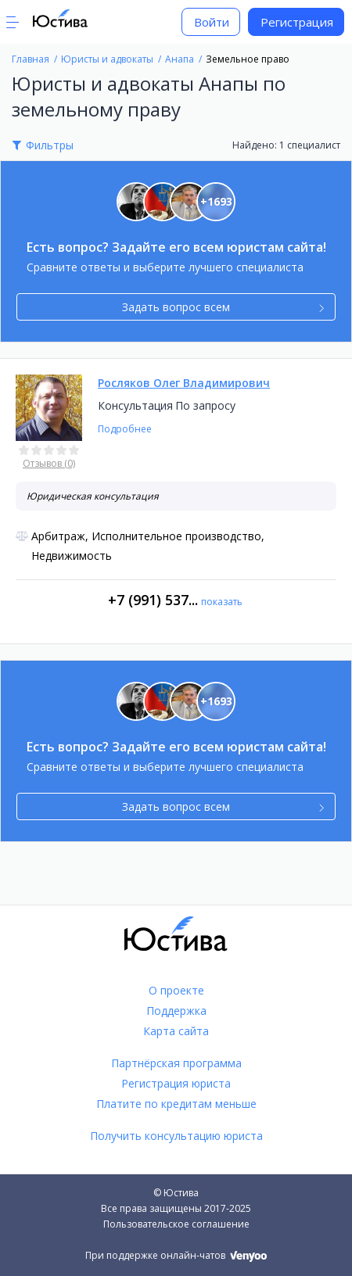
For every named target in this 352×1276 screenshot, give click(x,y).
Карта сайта (176, 1030)
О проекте (176, 990)
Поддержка (176, 1010)
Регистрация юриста (176, 1083)
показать (221, 601)
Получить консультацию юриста (176, 1135)
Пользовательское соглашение (176, 1224)
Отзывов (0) (49, 463)
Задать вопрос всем (223, 306)
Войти (211, 22)
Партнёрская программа (176, 1063)
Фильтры (50, 145)
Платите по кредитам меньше (176, 1103)
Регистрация (296, 22)
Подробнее (125, 428)
